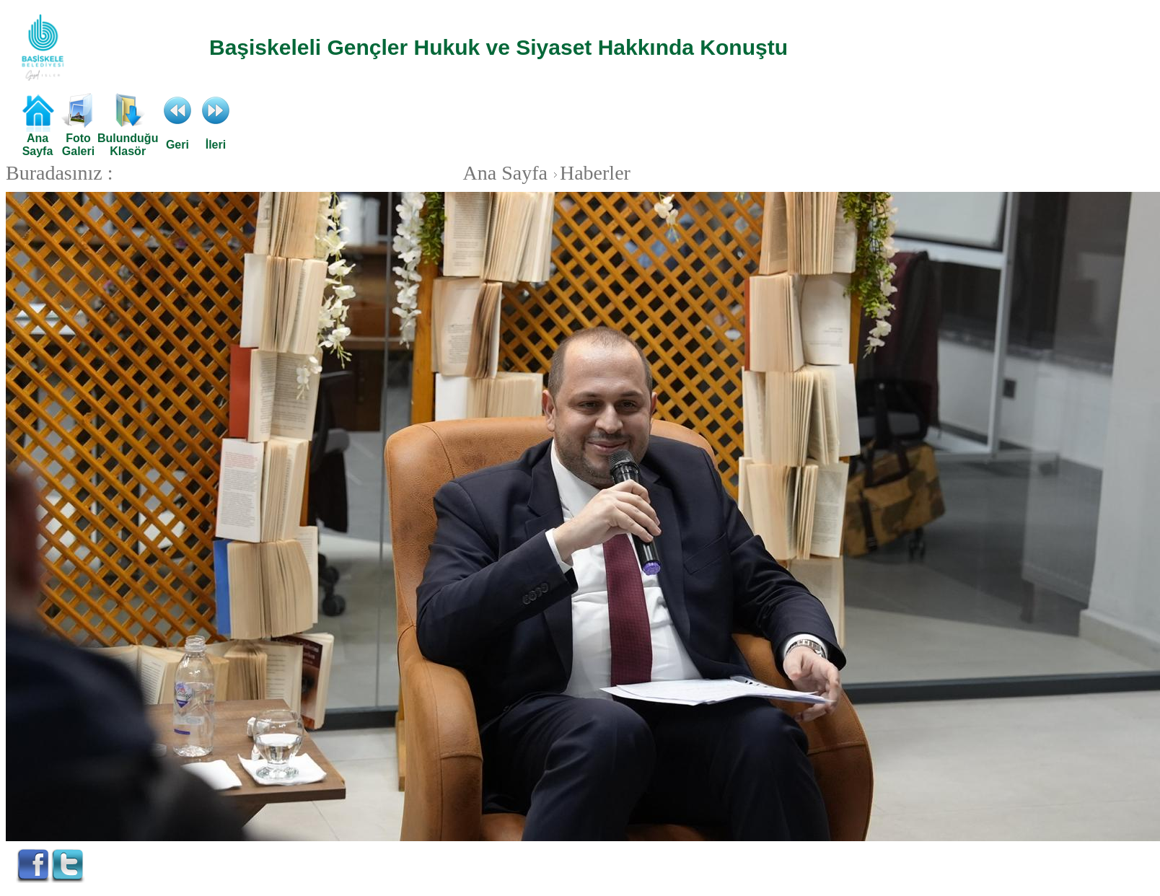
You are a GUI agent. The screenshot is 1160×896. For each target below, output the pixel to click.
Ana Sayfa (505, 173)
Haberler (590, 173)
